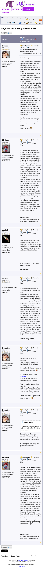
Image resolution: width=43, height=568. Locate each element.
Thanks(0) (35, 45)
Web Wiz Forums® (23, 560)
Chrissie (6, 46)
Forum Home (7, 17)
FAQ (9, 23)
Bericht (22, 37)
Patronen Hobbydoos (18, 17)
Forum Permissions (36, 556)
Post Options (25, 45)
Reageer (5, 33)
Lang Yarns (21, 566)
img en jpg (24, 376)
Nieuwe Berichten (33, 20)
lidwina (5, 140)
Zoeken (15, 23)
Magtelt (5, 230)
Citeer (24, 48)
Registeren (31, 23)
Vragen (27, 17)
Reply (30, 48)
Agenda (22, 23)
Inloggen (39, 23)
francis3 (6, 278)
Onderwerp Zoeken (27, 39)
